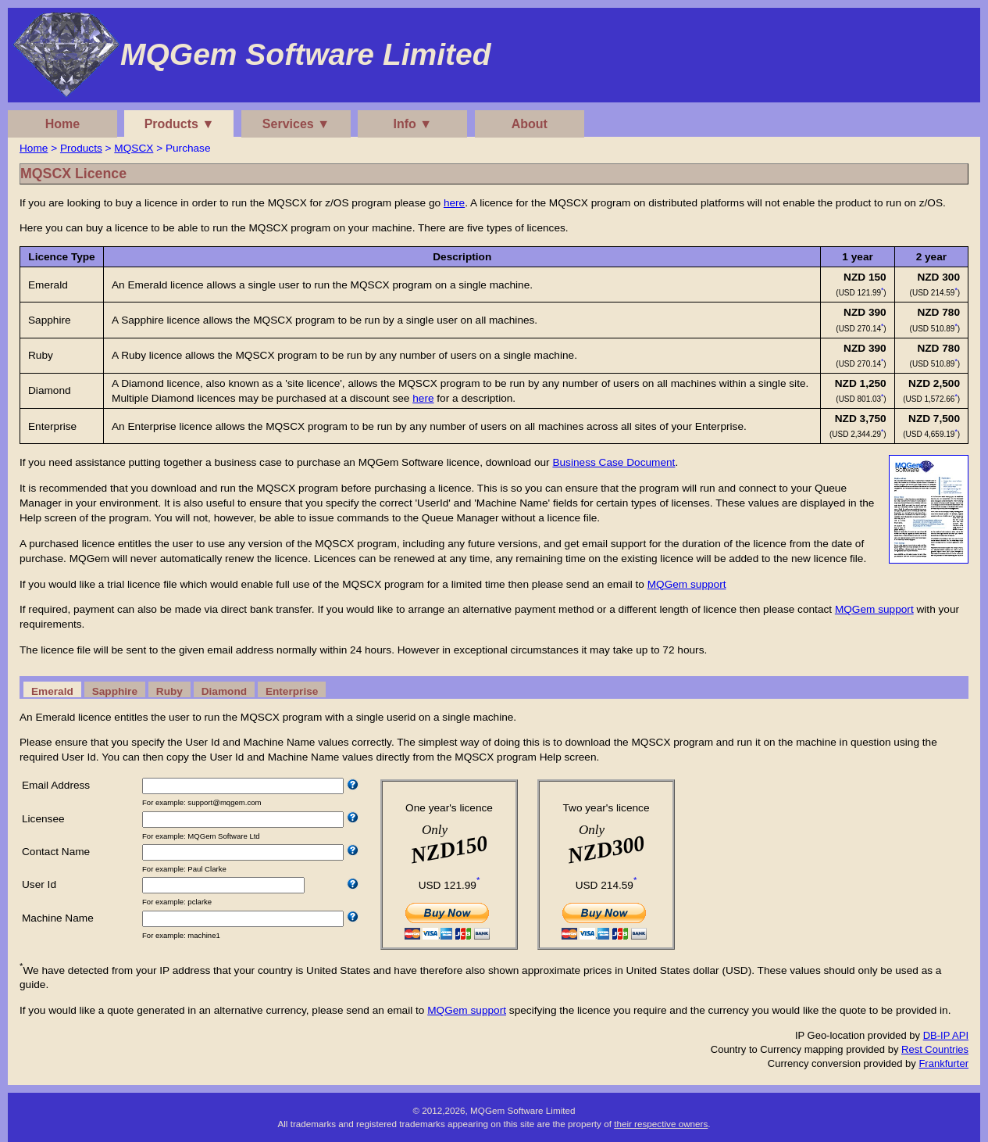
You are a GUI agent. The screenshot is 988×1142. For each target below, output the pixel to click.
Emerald (52, 691)
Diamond (224, 691)
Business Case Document (613, 462)
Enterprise (292, 691)
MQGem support (686, 584)
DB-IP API (945, 1035)
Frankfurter (943, 1063)
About (530, 124)
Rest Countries (934, 1049)
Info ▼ (413, 124)
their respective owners (661, 1124)
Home (62, 124)
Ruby (169, 691)
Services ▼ (296, 124)
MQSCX (133, 148)
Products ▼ (179, 124)
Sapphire (114, 691)
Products (81, 148)
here (454, 203)
